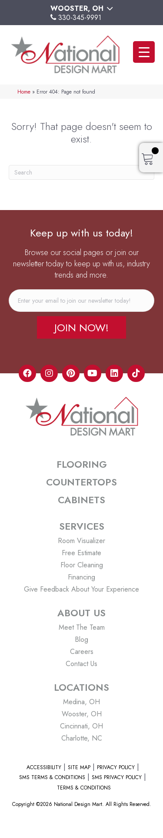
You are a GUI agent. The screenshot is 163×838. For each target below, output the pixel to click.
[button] (81, 327)
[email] (81, 300)
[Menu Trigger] (144, 52)
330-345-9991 (79, 18)
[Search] (81, 172)
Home (23, 91)
